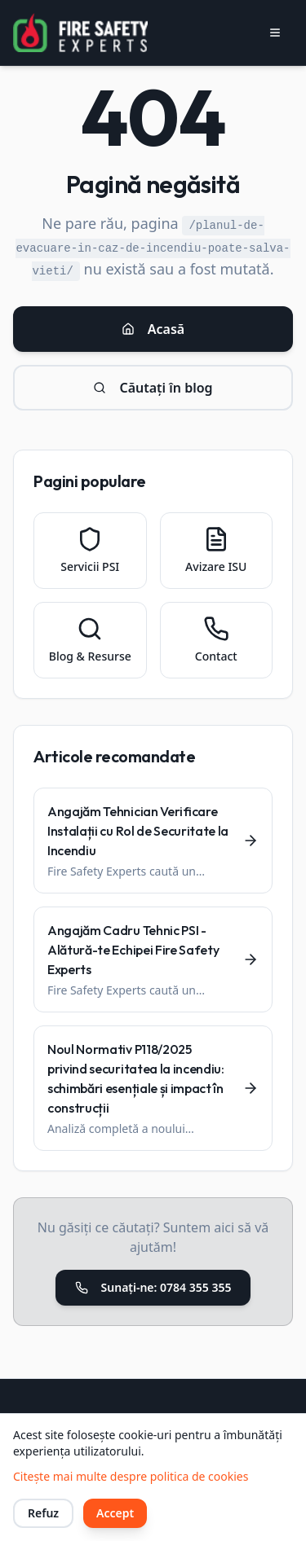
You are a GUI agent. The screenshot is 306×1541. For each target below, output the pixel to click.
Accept (115, 1513)
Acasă (153, 329)
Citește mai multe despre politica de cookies (130, 1476)
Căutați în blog (152, 388)
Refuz (43, 1513)
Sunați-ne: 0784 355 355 (153, 1287)
